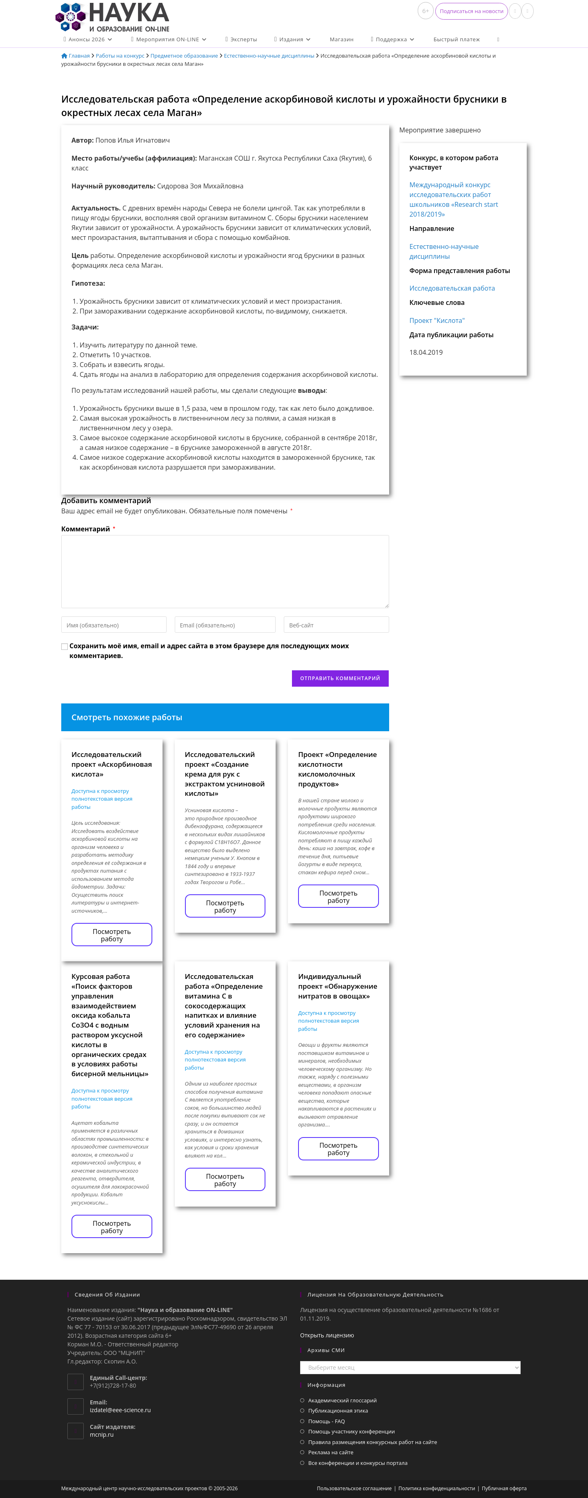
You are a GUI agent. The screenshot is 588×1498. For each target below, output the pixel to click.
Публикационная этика (338, 1410)
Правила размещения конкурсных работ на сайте (372, 1442)
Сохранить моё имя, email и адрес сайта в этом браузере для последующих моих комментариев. (209, 650)
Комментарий (88, 528)
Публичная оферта (504, 1488)
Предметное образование (184, 55)
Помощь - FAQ (326, 1421)
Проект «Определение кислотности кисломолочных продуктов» (337, 769)
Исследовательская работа (452, 288)
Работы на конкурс (120, 55)
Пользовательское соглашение (354, 1488)
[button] (471, 11)
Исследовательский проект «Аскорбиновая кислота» (111, 764)
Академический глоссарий (342, 1400)
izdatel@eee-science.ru (120, 1410)
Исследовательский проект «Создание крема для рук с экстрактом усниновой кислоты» (225, 774)
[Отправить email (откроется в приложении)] (527, 11)
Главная (75, 55)
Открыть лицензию (327, 1335)
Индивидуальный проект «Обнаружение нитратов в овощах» (337, 986)
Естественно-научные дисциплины (269, 55)
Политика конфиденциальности (437, 1488)
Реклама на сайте (331, 1452)
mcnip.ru (102, 1434)
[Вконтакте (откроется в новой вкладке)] (515, 11)
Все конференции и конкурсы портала (358, 1463)
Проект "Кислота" (437, 320)
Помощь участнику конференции (351, 1431)
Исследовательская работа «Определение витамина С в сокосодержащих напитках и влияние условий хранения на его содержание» (224, 1005)
